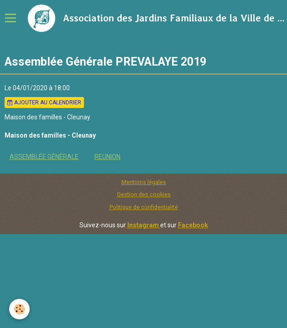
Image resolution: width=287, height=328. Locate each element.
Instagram (143, 225)
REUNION (107, 156)
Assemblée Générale (44, 156)
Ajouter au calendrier (44, 102)
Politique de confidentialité (144, 207)
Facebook (193, 225)
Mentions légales (143, 182)
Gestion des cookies (144, 194)
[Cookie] (19, 309)
